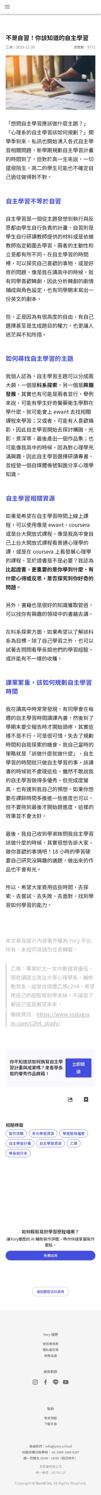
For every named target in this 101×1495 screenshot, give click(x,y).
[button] (16, 1133)
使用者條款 (51, 1343)
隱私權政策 (51, 1349)
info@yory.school (58, 1446)
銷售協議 (50, 1355)
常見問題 (50, 1418)
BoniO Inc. (44, 1483)
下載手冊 (50, 1423)
